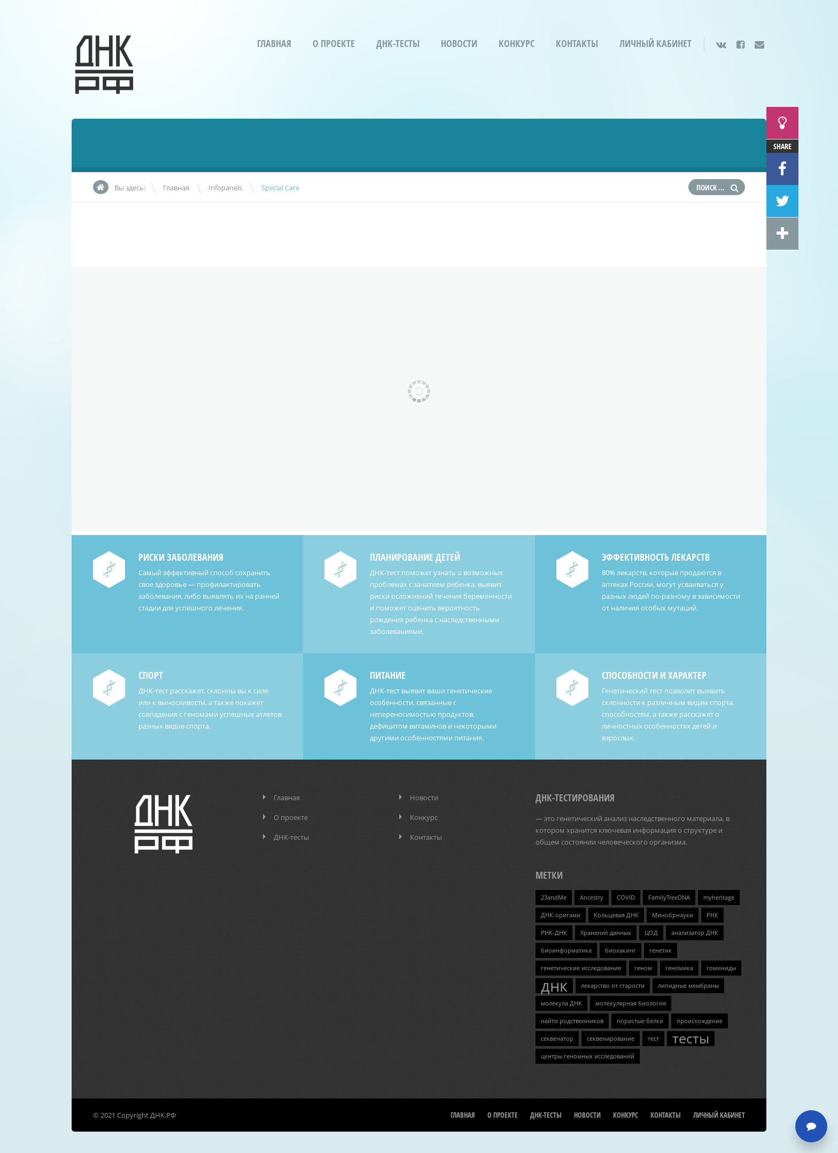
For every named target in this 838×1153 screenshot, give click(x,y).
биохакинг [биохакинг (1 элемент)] (620, 950)
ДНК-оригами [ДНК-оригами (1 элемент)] (560, 915)
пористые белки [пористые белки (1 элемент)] (640, 1021)
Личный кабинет (655, 43)
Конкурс (516, 43)
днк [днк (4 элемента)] (554, 985)
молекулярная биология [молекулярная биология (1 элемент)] (630, 1003)
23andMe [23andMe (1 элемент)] (554, 897)
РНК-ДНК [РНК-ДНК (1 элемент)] (554, 933)
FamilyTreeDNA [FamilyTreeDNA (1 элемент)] (669, 897)
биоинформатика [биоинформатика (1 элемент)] (566, 950)
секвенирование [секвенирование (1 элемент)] (610, 1038)
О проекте (334, 43)
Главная (274, 43)
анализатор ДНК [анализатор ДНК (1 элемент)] (694, 933)
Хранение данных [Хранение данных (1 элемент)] (605, 933)
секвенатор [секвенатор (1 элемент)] (557, 1038)
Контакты (577, 43)
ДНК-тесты (398, 43)
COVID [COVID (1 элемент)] (626, 897)
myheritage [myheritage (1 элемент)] (718, 897)
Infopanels (225, 187)
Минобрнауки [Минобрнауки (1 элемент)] (672, 915)
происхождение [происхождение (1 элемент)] (700, 1021)
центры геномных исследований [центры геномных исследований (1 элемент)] (587, 1056)
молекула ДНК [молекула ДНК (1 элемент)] (561, 1003)
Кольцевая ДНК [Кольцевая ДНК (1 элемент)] (616, 915)
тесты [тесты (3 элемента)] (690, 1038)
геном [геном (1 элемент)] (643, 968)
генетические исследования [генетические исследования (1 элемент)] (581, 968)
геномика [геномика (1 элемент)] (679, 968)
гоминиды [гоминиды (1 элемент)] (721, 968)
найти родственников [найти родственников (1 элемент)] (572, 1021)
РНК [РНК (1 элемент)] (712, 915)
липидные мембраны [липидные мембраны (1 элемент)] (688, 985)
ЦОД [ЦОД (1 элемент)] (651, 933)
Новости (459, 43)
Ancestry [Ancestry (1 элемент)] (591, 897)
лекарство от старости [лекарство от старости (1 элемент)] (613, 985)
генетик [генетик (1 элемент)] (660, 950)
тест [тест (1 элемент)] (653, 1038)
